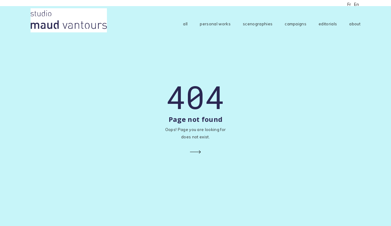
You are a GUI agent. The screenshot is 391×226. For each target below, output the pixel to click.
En (356, 4)
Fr (349, 4)
